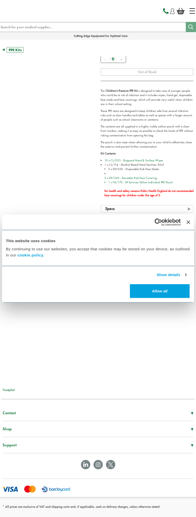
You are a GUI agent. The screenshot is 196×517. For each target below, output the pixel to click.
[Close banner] (188, 222)
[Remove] (104, 59)
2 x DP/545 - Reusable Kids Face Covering (148, 187)
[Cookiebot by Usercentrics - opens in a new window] (158, 222)
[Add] (121, 59)
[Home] (192, 11)
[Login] (172, 10)
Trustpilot (9, 390)
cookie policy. (30, 255)
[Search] (191, 27)
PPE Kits (15, 50)
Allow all (159, 291)
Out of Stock (147, 72)
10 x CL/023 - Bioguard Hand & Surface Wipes (133, 160)
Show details (168, 275)
